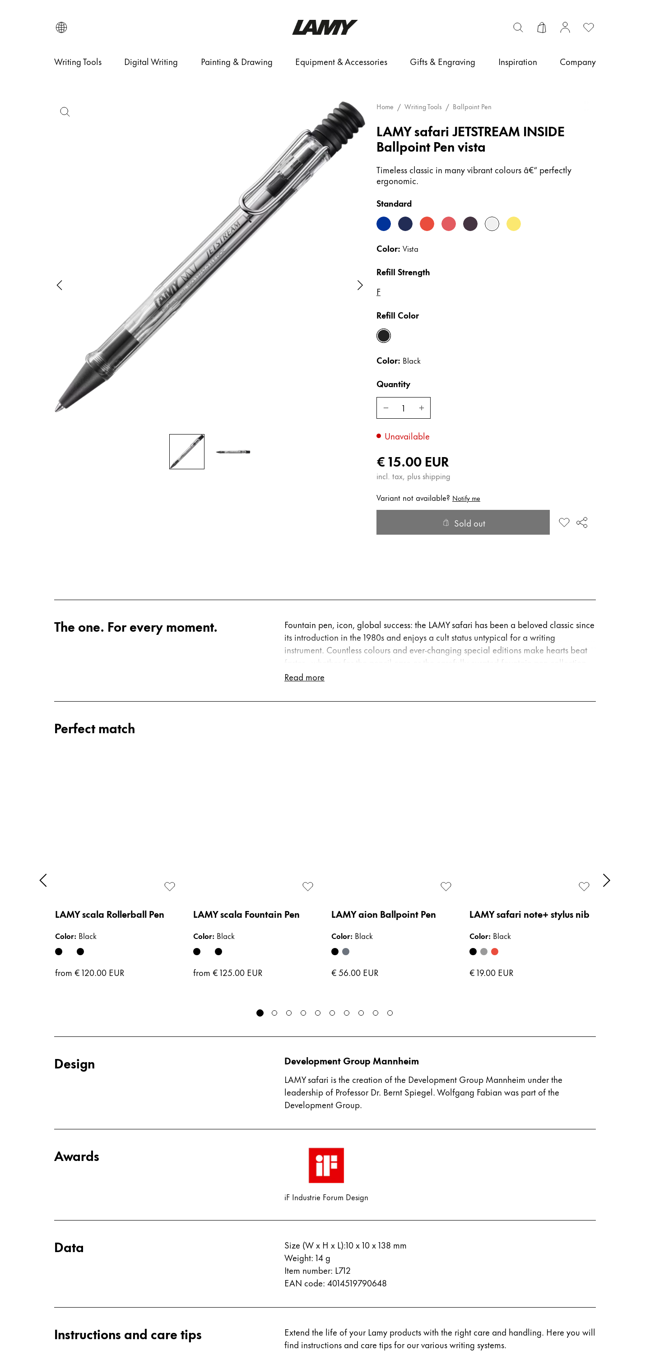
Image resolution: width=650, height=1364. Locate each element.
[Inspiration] (517, 61)
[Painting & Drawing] (237, 61)
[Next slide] (360, 285)
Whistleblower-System (375, 1261)
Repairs (69, 1209)
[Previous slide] (59, 285)
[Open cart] (541, 27)
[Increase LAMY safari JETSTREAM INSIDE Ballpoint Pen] (422, 408)
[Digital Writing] (151, 61)
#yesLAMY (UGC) (366, 1242)
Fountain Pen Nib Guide (103, 1189)
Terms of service (362, 1130)
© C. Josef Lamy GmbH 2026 (546, 1329)
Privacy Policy (357, 1202)
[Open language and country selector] (61, 27)
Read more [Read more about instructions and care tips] (305, 1037)
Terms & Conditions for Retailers (376, 1156)
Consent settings (81, 1329)
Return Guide (81, 1229)
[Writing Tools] (78, 61)
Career (206, 1130)
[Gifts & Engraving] (442, 61)
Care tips (73, 1169)
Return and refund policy (381, 1182)
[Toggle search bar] (518, 27)
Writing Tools (423, 106)
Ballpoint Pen (472, 106)
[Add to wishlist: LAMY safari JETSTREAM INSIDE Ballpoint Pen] (564, 522)
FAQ (63, 1149)
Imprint (344, 1281)
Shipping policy (362, 1222)
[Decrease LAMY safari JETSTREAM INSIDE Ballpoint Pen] (385, 408)
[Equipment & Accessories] (341, 61)
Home (385, 106)
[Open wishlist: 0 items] (588, 27)
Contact (70, 1130)
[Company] (578, 61)
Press (202, 1149)
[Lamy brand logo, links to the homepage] (325, 27)
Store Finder (217, 1169)
